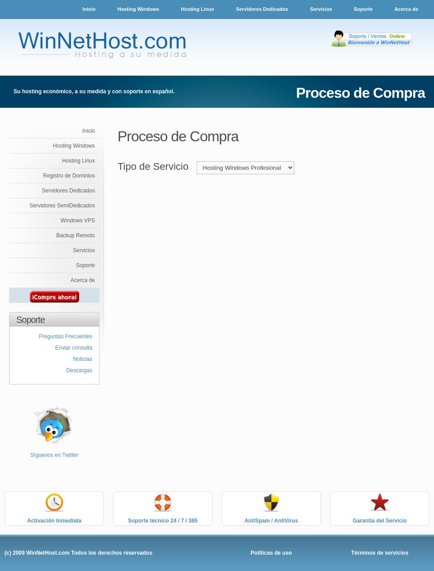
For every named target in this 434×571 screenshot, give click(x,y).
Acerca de (406, 9)
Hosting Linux (197, 9)
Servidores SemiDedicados (62, 205)
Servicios (322, 9)
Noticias (82, 359)
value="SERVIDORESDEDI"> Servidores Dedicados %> (245, 167)
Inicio (89, 9)
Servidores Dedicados (262, 9)
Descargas (79, 370)
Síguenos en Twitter (54, 455)
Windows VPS (78, 220)
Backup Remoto (76, 235)
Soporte (364, 9)
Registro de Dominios (69, 176)
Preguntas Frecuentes (65, 336)
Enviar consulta (73, 348)
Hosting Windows (138, 9)
